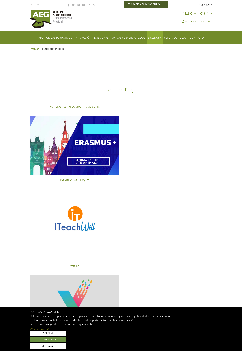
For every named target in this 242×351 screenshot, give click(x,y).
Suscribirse (196, 293)
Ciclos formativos (59, 38)
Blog (183, 38)
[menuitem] (41, 37)
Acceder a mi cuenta (197, 21)
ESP (32, 4)
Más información (40, 347)
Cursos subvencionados (128, 38)
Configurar (194, 338)
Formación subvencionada (146, 4)
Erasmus (34, 49)
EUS (37, 4)
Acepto (159, 300)
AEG (40, 38)
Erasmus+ (154, 38)
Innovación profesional (91, 38)
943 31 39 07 (197, 14)
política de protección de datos (177, 300)
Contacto (197, 38)
